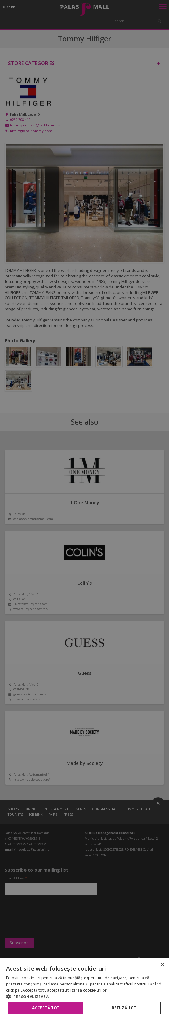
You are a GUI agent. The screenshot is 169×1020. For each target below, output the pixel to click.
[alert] (84, 510)
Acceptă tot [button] (45, 1007)
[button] (84, 996)
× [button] (162, 965)
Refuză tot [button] (124, 1007)
